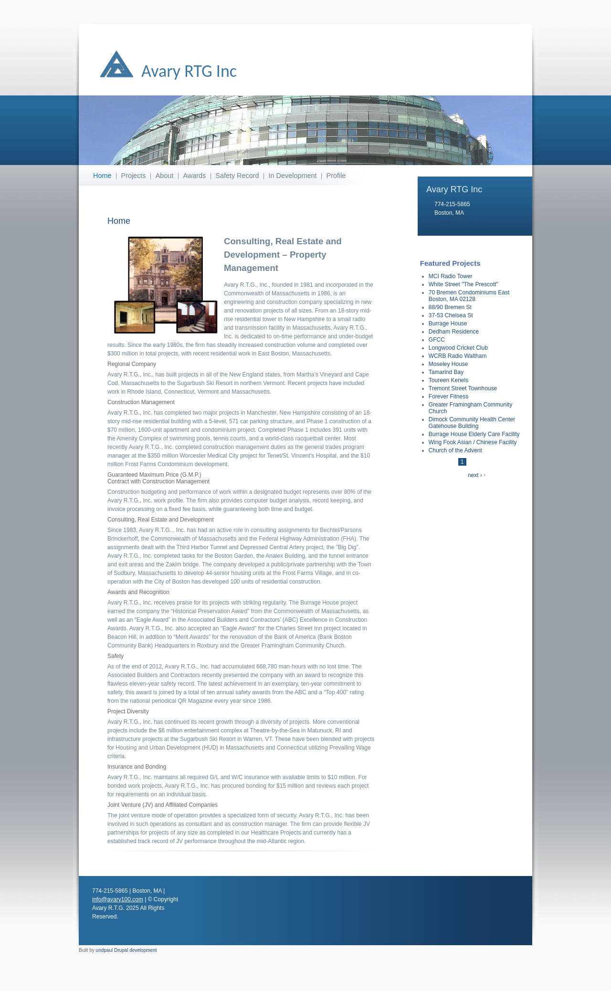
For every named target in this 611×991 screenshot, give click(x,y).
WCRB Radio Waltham (458, 356)
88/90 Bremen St (450, 307)
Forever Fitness (448, 396)
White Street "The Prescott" (463, 284)
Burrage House (448, 323)
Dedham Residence (454, 331)
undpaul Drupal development (126, 950)
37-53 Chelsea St (451, 315)
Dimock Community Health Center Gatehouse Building (472, 422)
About (165, 175)
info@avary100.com (459, 221)
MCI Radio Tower (451, 276)
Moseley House (448, 364)
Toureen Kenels (448, 380)
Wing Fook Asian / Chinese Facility (473, 442)
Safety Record (237, 175)
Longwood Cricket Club (458, 347)
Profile (336, 175)
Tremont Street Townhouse (463, 388)
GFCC (437, 339)
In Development (293, 175)
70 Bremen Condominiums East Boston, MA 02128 (469, 296)
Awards (194, 175)
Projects (133, 175)
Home (102, 175)
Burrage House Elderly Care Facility (474, 434)
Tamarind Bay (446, 372)
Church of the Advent (455, 450)
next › (475, 475)
